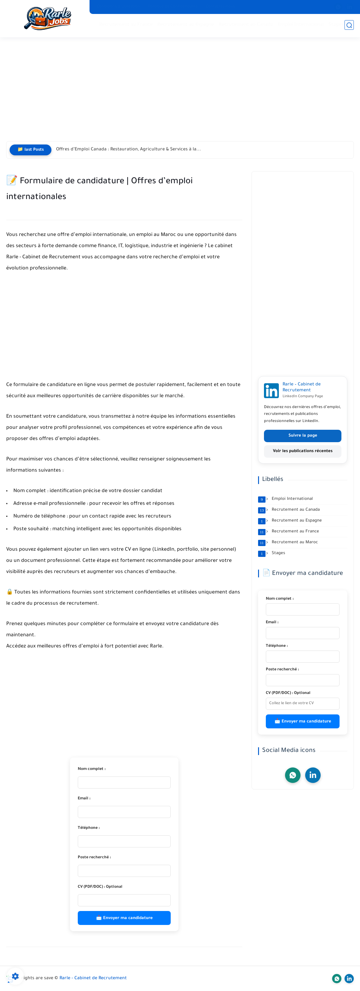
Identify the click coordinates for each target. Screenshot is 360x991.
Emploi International (301, 25)
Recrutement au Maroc (288, 542)
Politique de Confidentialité (173, 7)
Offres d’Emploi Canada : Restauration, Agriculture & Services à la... (128, 149)
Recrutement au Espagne (185, 25)
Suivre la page (302, 435)
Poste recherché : (94, 857)
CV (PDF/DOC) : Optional (100, 887)
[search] (349, 25)
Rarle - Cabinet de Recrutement (93, 978)
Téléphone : (89, 828)
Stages (336, 25)
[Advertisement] (180, 93)
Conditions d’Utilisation (118, 7)
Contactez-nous (220, 7)
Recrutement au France (126, 25)
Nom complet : (92, 769)
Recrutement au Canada (246, 25)
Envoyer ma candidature (128, 918)
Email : (84, 799)
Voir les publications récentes (302, 451)
